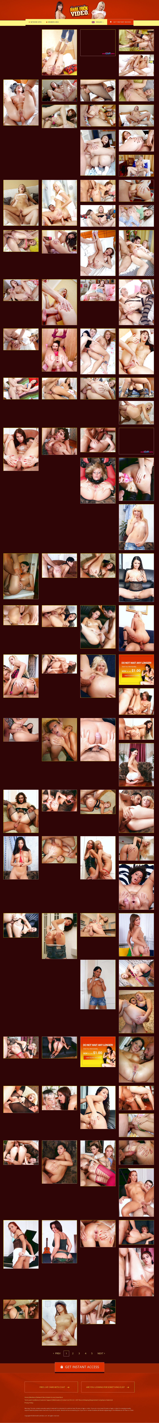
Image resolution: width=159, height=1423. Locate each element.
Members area (53, 22)
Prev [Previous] (58, 1353)
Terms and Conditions (32, 1400)
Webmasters (57, 1400)
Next (100, 1353)
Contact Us (65, 1400)
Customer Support (46, 1400)
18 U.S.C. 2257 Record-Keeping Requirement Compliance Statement (91, 1400)
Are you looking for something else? (105, 1387)
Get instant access (122, 22)
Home (27, 1397)
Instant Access (50, 1397)
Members (32, 1397)
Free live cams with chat (52, 1387)
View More (59, 1397)
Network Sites (35, 22)
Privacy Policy (29, 1403)
